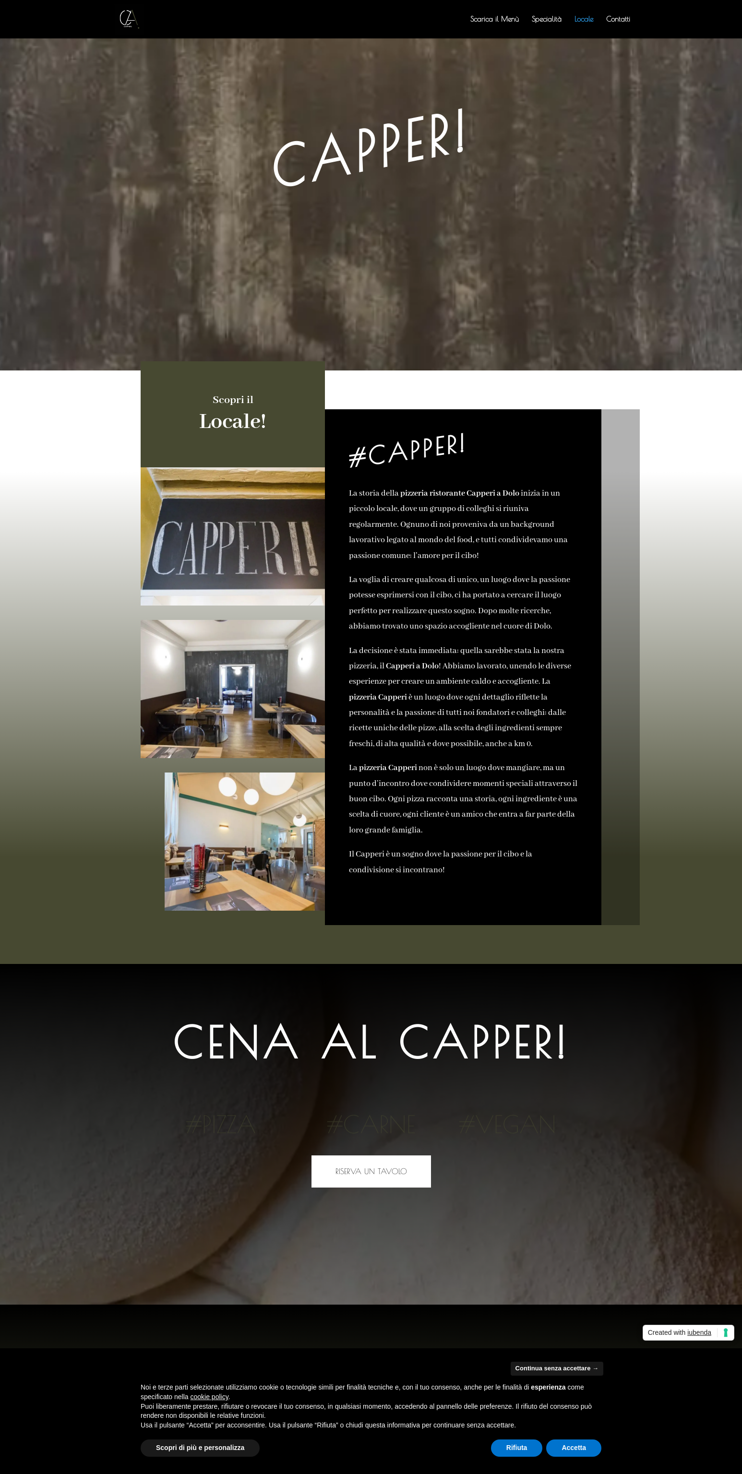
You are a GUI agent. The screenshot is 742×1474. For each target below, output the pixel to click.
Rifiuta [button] (516, 1447)
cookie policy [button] (209, 1397)
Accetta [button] (574, 1447)
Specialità (547, 19)
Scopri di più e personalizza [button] (200, 1447)
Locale (583, 19)
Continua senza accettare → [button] (556, 1368)
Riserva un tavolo (371, 1171)
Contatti (618, 19)
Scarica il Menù (494, 19)
